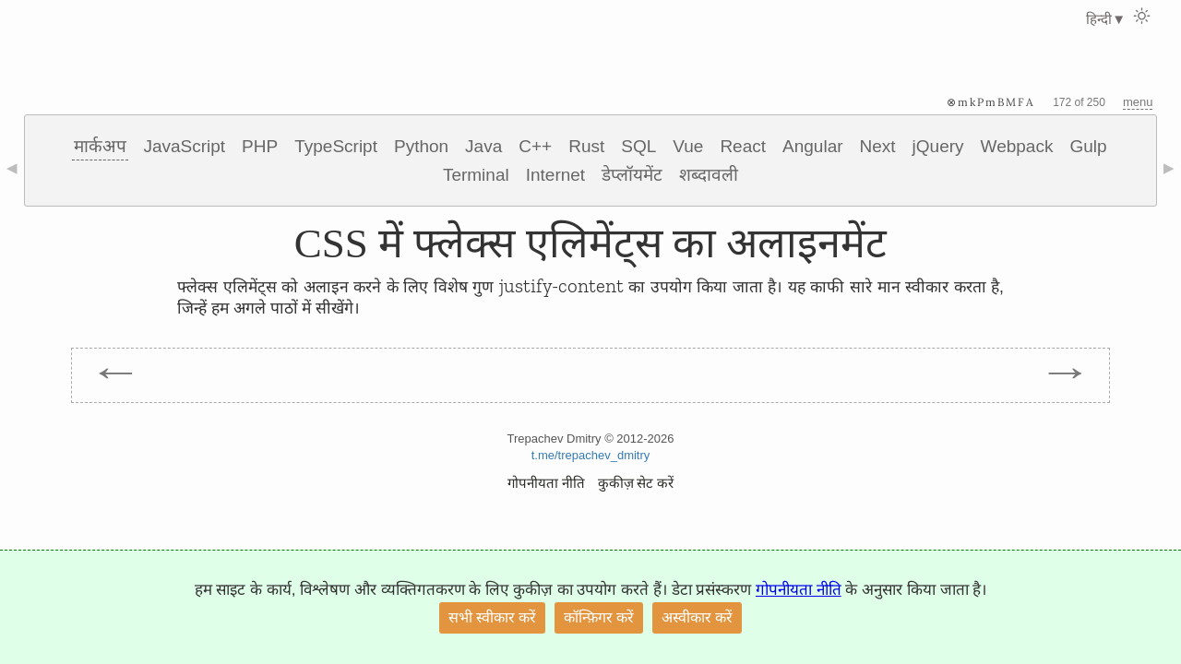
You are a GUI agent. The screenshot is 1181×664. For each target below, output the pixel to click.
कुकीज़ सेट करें (636, 483)
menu (1138, 102)
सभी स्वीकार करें (492, 617)
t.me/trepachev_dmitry (590, 455)
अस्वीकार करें (697, 617)
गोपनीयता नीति (546, 483)
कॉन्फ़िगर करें (599, 617)
